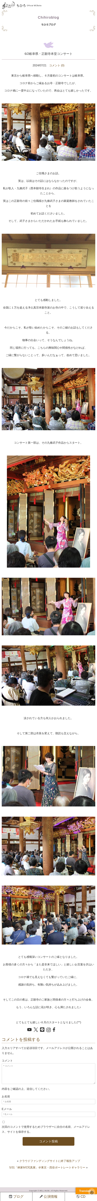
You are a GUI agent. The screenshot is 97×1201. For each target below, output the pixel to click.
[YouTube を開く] (29, 1029)
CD (80, 1196)
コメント (7, 1060)
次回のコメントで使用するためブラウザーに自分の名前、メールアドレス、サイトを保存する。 (46, 1129)
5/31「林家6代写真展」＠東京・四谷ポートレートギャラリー (47, 1167)
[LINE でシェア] (42, 1029)
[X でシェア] (36, 1029)
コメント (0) (56, 65)
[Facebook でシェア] (55, 1029)
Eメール (7, 1109)
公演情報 (48, 1196)
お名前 (6, 1096)
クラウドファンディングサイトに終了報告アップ (49, 1160)
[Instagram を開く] (48, 1030)
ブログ (16, 1196)
